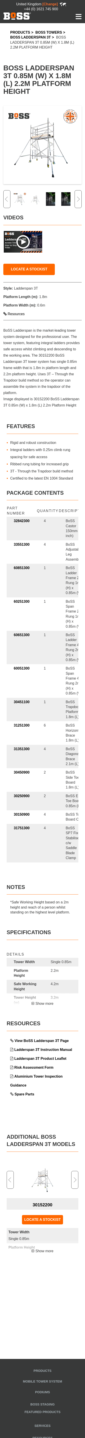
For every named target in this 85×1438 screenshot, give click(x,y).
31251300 (22, 725)
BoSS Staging (42, 1404)
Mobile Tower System (42, 1381)
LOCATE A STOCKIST (29, 269)
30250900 (22, 796)
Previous (6, 199)
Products (20, 32)
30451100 (22, 702)
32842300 (22, 521)
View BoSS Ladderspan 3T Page (41, 1041)
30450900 (22, 772)
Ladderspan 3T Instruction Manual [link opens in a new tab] (43, 1050)
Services (42, 1426)
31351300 (22, 749)
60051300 (22, 668)
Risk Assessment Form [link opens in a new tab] (33, 1067)
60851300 (22, 568)
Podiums (42, 1392)
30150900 (22, 814)
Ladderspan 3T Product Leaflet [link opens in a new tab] (40, 1058)
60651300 (22, 635)
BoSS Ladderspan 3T (30, 37)
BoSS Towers (49, 32)
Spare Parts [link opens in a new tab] (24, 1094)
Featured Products (42, 1412)
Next (78, 199)
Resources (14, 314)
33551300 (22, 544)
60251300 (22, 601)
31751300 (22, 828)
